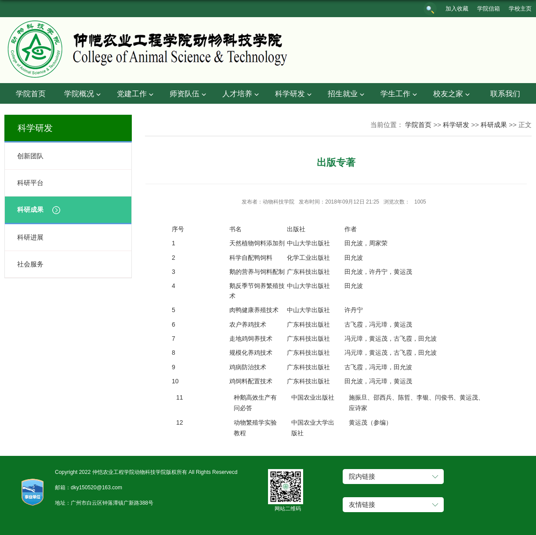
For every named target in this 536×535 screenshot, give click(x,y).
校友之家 (452, 94)
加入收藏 (456, 8)
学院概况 (83, 94)
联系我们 (505, 94)
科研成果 (494, 124)
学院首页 (31, 94)
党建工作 (136, 94)
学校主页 (520, 8)
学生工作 (399, 94)
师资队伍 (189, 94)
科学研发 (294, 94)
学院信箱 (488, 8)
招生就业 (347, 94)
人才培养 (241, 94)
